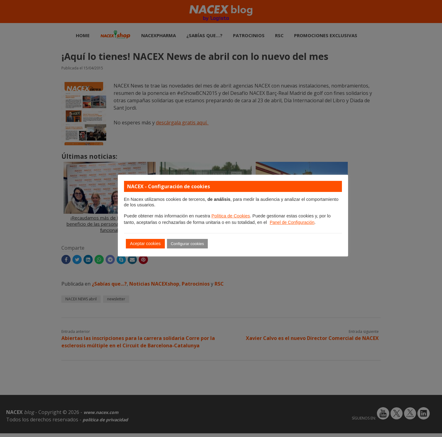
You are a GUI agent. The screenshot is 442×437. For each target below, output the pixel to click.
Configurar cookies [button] (187, 243)
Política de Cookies (230, 215)
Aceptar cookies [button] (145, 243)
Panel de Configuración (292, 222)
